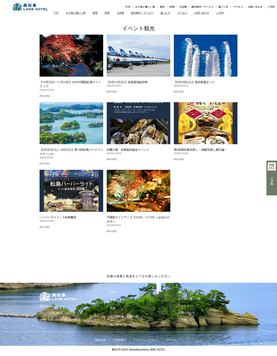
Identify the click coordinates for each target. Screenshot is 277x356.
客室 (162, 6)
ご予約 (271, 6)
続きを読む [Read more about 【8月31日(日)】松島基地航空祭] (112, 91)
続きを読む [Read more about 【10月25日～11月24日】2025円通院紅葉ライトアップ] (45, 96)
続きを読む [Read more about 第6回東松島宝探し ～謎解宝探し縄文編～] (179, 159)
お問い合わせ (255, 6)
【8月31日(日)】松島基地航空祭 (127, 82)
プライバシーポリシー (146, 340)
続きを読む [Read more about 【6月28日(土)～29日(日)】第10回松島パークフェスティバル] (45, 163)
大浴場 (183, 6)
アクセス (238, 6)
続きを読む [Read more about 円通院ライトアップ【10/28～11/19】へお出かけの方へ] (112, 231)
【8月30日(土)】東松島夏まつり (194, 82)
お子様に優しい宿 (145, 6)
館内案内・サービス (202, 6)
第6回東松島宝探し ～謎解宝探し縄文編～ (200, 149)
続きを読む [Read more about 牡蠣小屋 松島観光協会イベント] (112, 159)
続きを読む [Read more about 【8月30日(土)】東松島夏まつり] (179, 91)
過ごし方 (223, 6)
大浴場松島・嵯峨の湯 (124, 316)
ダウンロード (174, 340)
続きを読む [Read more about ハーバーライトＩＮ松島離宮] (45, 227)
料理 (171, 6)
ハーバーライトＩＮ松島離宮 (58, 217)
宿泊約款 (100, 340)
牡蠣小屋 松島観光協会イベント (128, 149)
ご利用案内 (119, 340)
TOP (127, 6)
